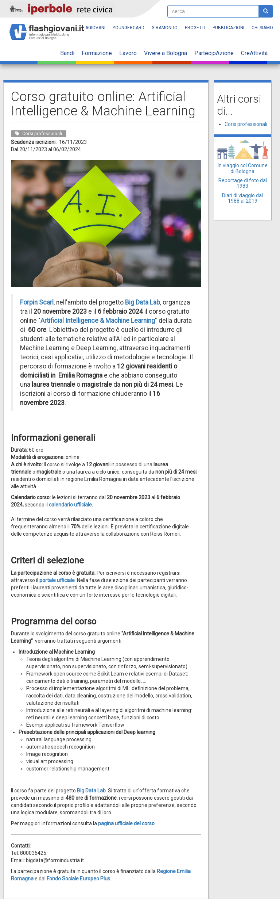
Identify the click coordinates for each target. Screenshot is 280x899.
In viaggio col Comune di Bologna (243, 168)
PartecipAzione (214, 53)
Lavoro (128, 53)
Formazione (97, 53)
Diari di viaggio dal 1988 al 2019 (242, 198)
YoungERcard (128, 27)
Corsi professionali (246, 124)
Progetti (195, 27)
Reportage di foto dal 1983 (242, 183)
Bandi (67, 53)
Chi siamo (262, 27)
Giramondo (165, 27)
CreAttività (254, 53)
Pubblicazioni (228, 27)
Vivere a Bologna (165, 53)
